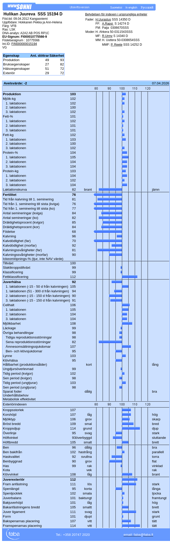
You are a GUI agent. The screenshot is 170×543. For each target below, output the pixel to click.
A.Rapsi (108, 23)
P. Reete (116, 44)
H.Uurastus (103, 19)
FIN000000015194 (24, 44)
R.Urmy (107, 36)
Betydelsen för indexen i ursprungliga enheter (116, 14)
